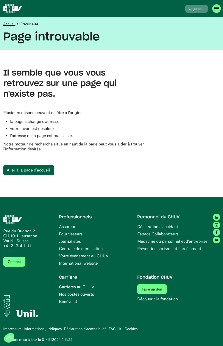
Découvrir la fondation (157, 298)
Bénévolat (68, 301)
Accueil (9, 24)
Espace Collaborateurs (158, 233)
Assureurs (68, 226)
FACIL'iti (115, 329)
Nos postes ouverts (76, 294)
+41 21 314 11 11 (17, 245)
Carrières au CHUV (76, 286)
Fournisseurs (71, 233)
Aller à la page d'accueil (28, 169)
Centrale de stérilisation (81, 248)
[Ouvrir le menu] (216, 8)
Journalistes (70, 241)
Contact (14, 262)
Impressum (12, 329)
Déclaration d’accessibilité (85, 329)
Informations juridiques (43, 329)
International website (78, 263)
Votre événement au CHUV (84, 255)
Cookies (131, 329)
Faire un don (154, 289)
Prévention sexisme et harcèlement (169, 248)
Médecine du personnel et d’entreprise (172, 241)
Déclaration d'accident (157, 226)
